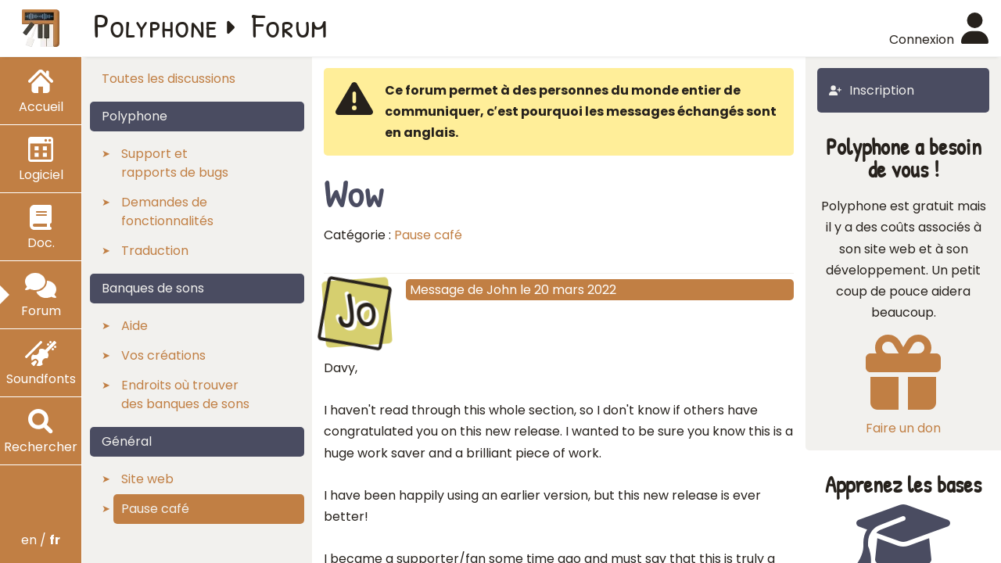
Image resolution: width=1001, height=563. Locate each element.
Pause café (428, 235)
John (501, 290)
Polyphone (155, 25)
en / (40, 540)
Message (437, 290)
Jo (356, 310)
